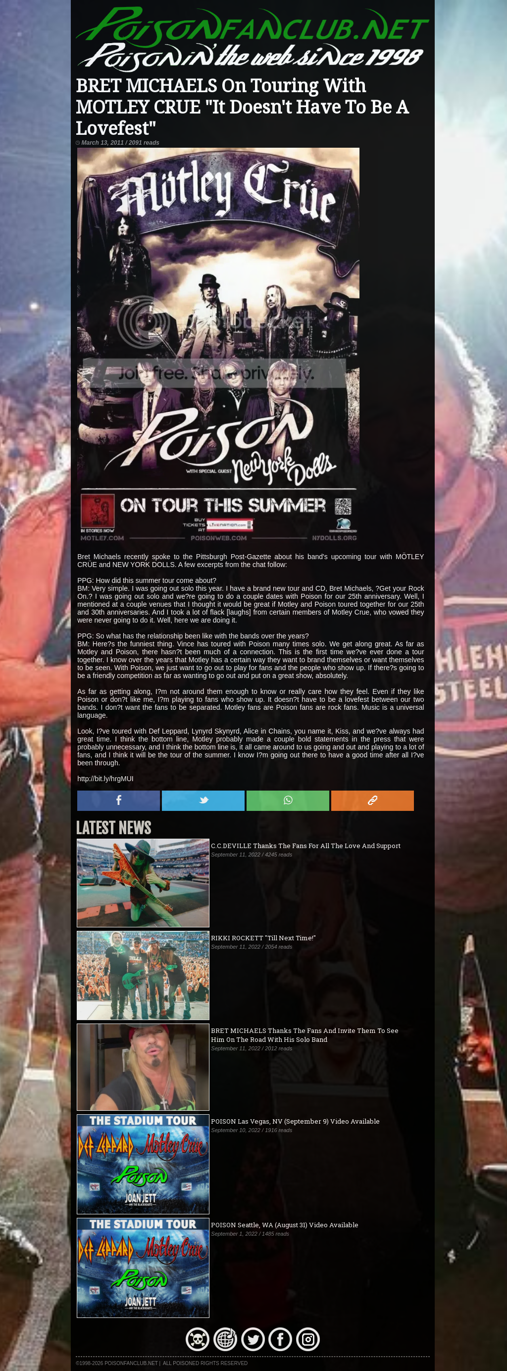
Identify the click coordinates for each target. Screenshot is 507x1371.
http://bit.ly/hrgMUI (105, 779)
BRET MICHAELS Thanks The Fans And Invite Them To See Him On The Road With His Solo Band (305, 1035)
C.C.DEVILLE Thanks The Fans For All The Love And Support (306, 845)
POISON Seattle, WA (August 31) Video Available (284, 1224)
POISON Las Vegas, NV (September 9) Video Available (295, 1121)
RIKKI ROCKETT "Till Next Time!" (263, 937)
